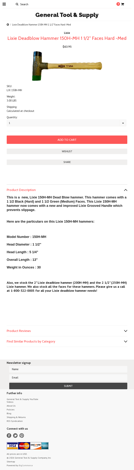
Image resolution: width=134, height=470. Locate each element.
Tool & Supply (67, 14)
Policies (11, 409)
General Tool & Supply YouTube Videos (22, 400)
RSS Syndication (15, 421)
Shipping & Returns (16, 417)
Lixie (67, 33)
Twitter (15, 435)
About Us (11, 405)
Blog (9, 413)
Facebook (9, 435)
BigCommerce (26, 465)
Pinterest (21, 435)
